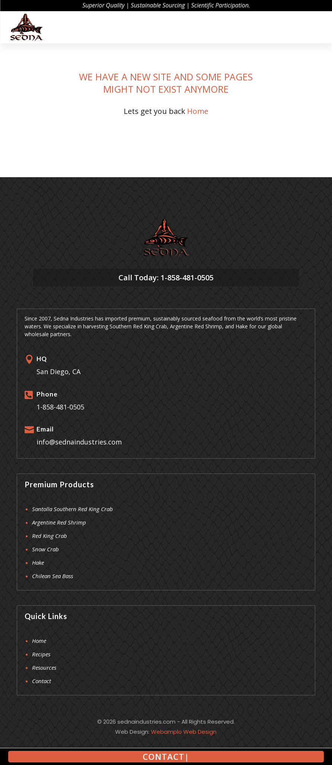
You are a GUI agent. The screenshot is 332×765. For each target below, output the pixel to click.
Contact (41, 681)
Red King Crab (49, 535)
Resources (44, 667)
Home (197, 111)
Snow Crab (45, 549)
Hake (38, 562)
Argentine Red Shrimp (59, 522)
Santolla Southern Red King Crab (72, 509)
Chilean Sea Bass (52, 576)
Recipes (41, 654)
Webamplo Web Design (183, 732)
